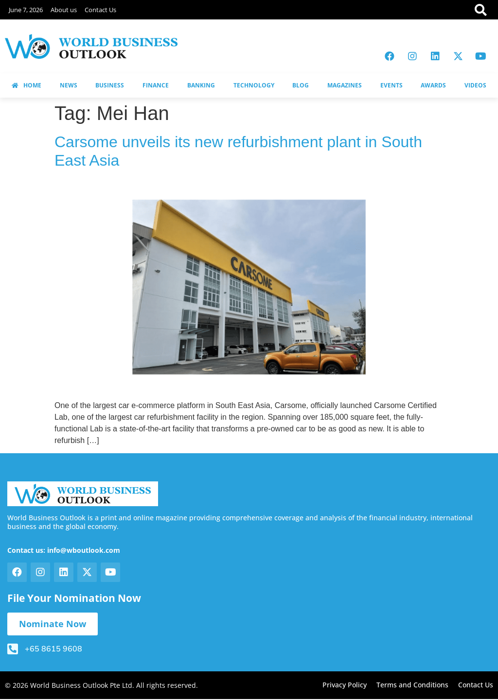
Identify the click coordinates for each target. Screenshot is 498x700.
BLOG (300, 85)
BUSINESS (109, 85)
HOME (26, 85)
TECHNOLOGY (253, 85)
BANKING (201, 85)
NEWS (68, 85)
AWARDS (433, 85)
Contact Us (100, 9)
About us (64, 9)
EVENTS (391, 85)
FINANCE (155, 85)
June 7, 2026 (26, 9)
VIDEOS (475, 85)
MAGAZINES (344, 85)
